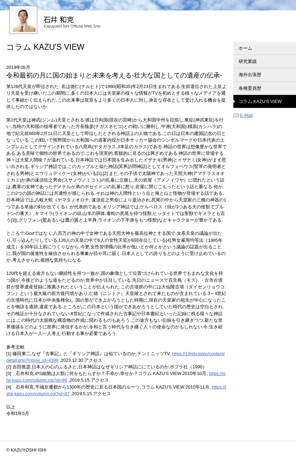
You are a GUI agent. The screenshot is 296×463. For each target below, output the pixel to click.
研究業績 (248, 61)
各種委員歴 (250, 88)
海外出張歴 (250, 74)
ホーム (245, 48)
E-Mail (243, 115)
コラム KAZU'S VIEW (260, 101)
